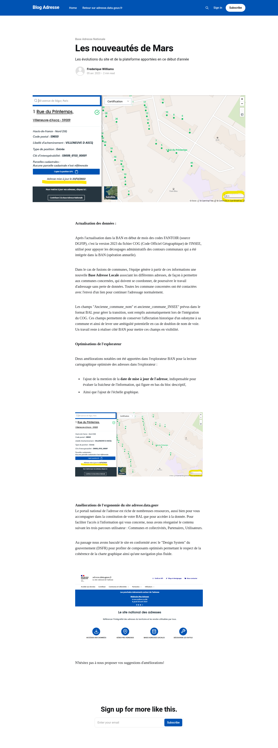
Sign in (217, 7)
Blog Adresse (46, 7)
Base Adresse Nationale (90, 39)
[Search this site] (207, 8)
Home (73, 8)
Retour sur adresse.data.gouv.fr (102, 8)
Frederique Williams (100, 69)
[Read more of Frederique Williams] (80, 71)
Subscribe (235, 7)
